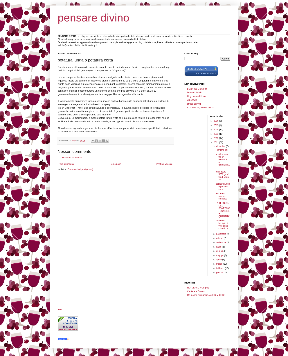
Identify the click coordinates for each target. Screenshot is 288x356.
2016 (216, 121)
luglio (219, 247)
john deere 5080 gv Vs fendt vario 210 (222, 175)
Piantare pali (222, 150)
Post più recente (67, 164)
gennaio (220, 272)
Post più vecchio (164, 164)
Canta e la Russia (196, 291)
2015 (216, 125)
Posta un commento (72, 157)
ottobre (220, 238)
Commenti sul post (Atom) (80, 169)
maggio (220, 255)
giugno (219, 251)
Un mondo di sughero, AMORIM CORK (206, 295)
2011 (216, 142)
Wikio (60, 309)
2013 (216, 134)
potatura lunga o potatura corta (223, 186)
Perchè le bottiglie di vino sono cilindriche (222, 224)
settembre (221, 242)
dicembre (221, 146)
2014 (216, 129)
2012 (216, 138)
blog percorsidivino (196, 96)
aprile (219, 259)
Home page (115, 164)
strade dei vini (194, 104)
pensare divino (93, 18)
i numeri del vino (195, 92)
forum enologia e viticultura (200, 107)
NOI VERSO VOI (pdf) (198, 287)
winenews (192, 100)
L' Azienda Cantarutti (197, 89)
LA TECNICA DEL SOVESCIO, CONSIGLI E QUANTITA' (223, 210)
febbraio (220, 268)
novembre (221, 234)
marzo (219, 264)
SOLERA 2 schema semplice (221, 196)
